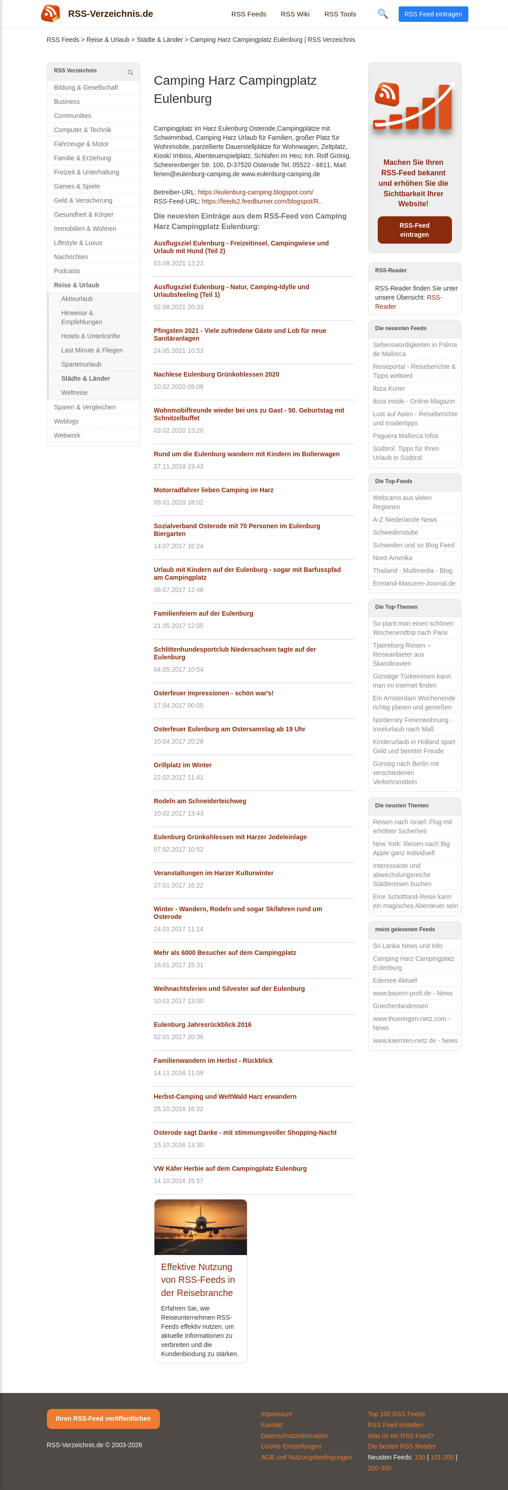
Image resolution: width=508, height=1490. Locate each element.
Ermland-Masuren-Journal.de (414, 583)
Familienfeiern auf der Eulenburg (204, 613)
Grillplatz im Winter (183, 765)
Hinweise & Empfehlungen (82, 317)
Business (67, 101)
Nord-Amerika (392, 557)
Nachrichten (71, 256)
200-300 (379, 1468)
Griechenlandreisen (400, 1006)
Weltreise (75, 392)
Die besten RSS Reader (402, 1446)
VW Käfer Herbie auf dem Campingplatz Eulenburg (230, 1168)
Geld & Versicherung (83, 200)
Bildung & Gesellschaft (86, 87)
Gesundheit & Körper (84, 214)
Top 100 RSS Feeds (396, 1414)
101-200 (442, 1457)
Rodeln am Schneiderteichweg (200, 801)
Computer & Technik (83, 129)
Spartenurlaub (82, 364)
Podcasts (67, 271)
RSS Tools (340, 14)
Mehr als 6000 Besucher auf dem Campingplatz (225, 952)
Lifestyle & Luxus (78, 242)
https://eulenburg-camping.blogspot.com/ (255, 192)
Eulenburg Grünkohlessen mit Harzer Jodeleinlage (230, 837)
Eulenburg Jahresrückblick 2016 (203, 1024)
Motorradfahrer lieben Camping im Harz (214, 490)
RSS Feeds (249, 14)
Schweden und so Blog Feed (414, 545)
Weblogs (66, 421)
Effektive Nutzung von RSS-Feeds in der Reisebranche (198, 1280)
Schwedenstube (396, 532)
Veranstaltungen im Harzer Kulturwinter (214, 873)
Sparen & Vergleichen (85, 407)
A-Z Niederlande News (405, 519)
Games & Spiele (77, 186)
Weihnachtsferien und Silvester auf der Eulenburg (229, 988)
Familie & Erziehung (82, 158)
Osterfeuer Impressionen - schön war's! (214, 693)
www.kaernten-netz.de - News (415, 1040)
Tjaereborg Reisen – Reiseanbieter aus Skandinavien (402, 654)
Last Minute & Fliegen (92, 350)
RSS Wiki (295, 14)
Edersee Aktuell (395, 980)
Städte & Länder (160, 39)
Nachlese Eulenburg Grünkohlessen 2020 (216, 374)
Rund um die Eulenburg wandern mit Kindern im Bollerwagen (247, 454)
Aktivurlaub (77, 298)
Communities (73, 115)
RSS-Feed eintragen (415, 230)
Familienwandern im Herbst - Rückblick (213, 1060)
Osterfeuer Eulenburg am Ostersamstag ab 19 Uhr (230, 729)
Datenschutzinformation (294, 1435)
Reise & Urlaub (108, 39)
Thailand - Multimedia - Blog (412, 570)
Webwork (67, 435)
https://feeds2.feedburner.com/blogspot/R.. (262, 201)
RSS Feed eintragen (433, 14)
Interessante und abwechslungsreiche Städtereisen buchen (402, 875)
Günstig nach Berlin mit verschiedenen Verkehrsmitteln (406, 773)
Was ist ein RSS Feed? (401, 1435)
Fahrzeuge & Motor (81, 144)
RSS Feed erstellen (395, 1425)
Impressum (276, 1414)
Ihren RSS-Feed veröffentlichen (103, 1418)
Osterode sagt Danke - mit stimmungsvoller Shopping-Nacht (245, 1132)
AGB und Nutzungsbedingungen (307, 1457)
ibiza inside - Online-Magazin (414, 401)
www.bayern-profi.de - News (413, 993)
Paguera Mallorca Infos (406, 435)
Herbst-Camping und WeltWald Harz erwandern (225, 1096)
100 (420, 1457)
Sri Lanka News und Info (408, 945)
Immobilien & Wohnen (85, 228)
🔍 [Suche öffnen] (383, 14)
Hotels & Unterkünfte (91, 336)
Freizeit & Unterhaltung (86, 172)
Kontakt (271, 1425)
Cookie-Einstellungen (291, 1446)
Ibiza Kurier (389, 388)
